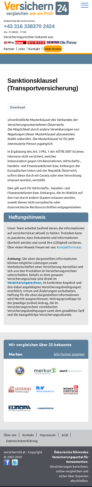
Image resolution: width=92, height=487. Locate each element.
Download (17, 107)
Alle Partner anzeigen (69, 354)
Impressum (48, 435)
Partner (9, 49)
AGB (65, 435)
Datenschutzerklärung (22, 441)
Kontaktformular (69, 247)
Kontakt (34, 49)
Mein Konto (53, 49)
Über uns (10, 435)
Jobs (21, 49)
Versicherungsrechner (24, 282)
